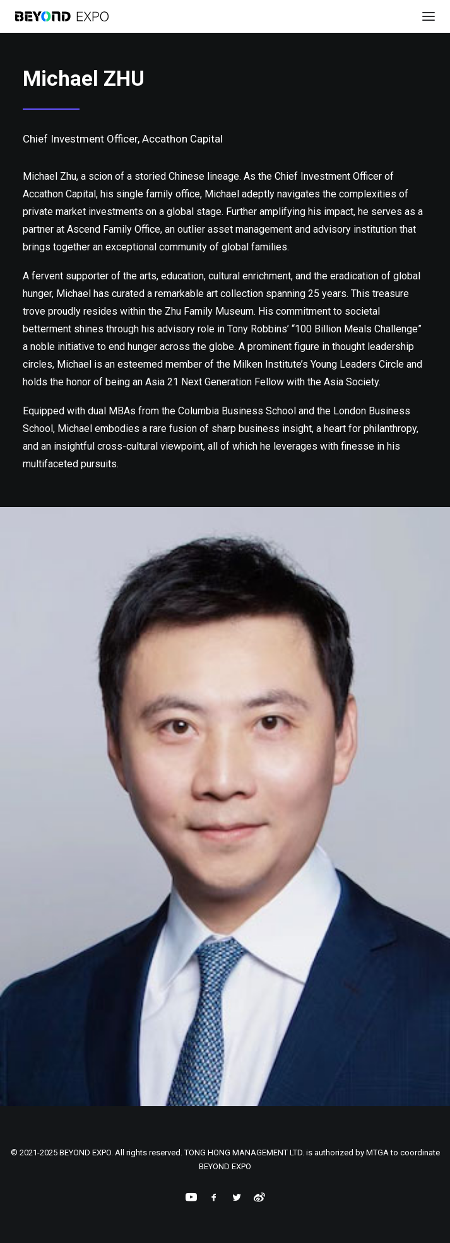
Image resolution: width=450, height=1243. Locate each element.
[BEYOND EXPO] (62, 16)
